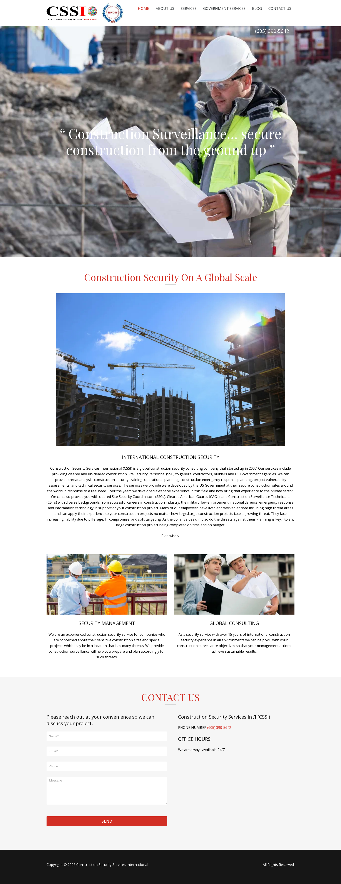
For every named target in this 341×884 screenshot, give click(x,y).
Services (189, 8)
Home (143, 8)
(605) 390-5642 (272, 31)
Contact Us (279, 8)
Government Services (224, 8)
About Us (165, 8)
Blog (257, 8)
